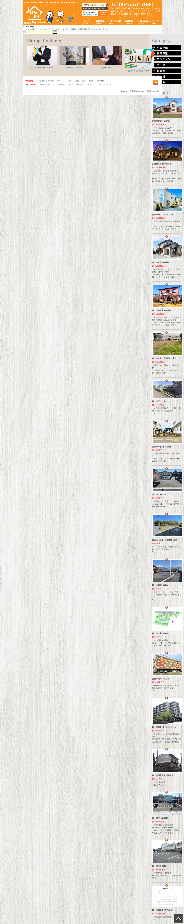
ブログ (155, 22)
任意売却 (79, 84)
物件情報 (100, 22)
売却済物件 (100, 81)
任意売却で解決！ (107, 57)
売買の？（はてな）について (139, 60)
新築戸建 (51, 81)
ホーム (86, 22)
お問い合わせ (143, 22)
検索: (24, 32)
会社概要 (129, 22)
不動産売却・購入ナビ (46, 84)
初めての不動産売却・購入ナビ (42, 57)
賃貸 (84, 81)
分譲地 (77, 81)
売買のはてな (90, 84)
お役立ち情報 (115, 22)
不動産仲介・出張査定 (74, 57)
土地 (70, 81)
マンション (61, 81)
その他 (91, 81)
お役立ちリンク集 (104, 84)
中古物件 (42, 81)
